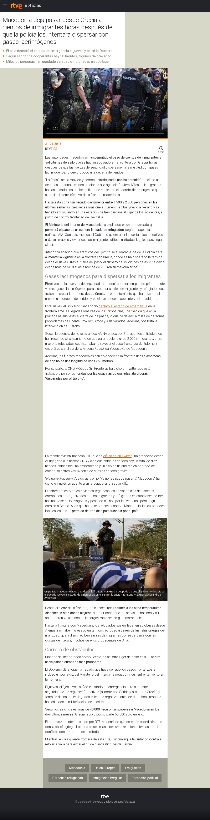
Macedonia (77, 768)
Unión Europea (105, 768)
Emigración (133, 768)
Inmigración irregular (107, 778)
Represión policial (145, 778)
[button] (160, 559)
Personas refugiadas (67, 778)
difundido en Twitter (117, 456)
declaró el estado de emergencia (123, 306)
